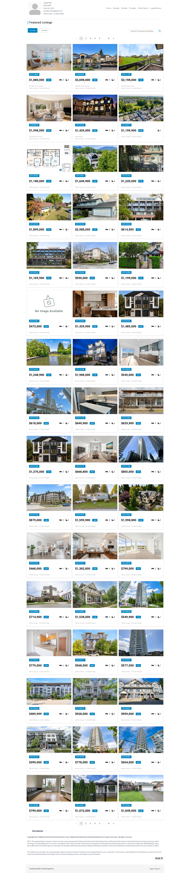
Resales (116, 8)
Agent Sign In (155, 869)
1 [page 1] (81, 38)
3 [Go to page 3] (90, 38)
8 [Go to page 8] (109, 38)
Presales (132, 8)
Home (108, 8)
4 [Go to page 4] (95, 38)
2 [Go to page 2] (86, 38)
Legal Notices (155, 8)
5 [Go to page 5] (100, 38)
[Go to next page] (113, 38)
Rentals (124, 8)
